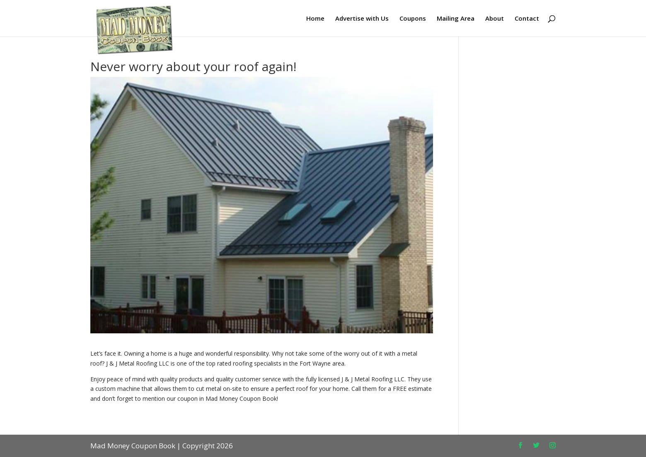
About (494, 18)
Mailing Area (455, 18)
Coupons (412, 18)
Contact (527, 18)
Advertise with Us (362, 18)
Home (315, 18)
